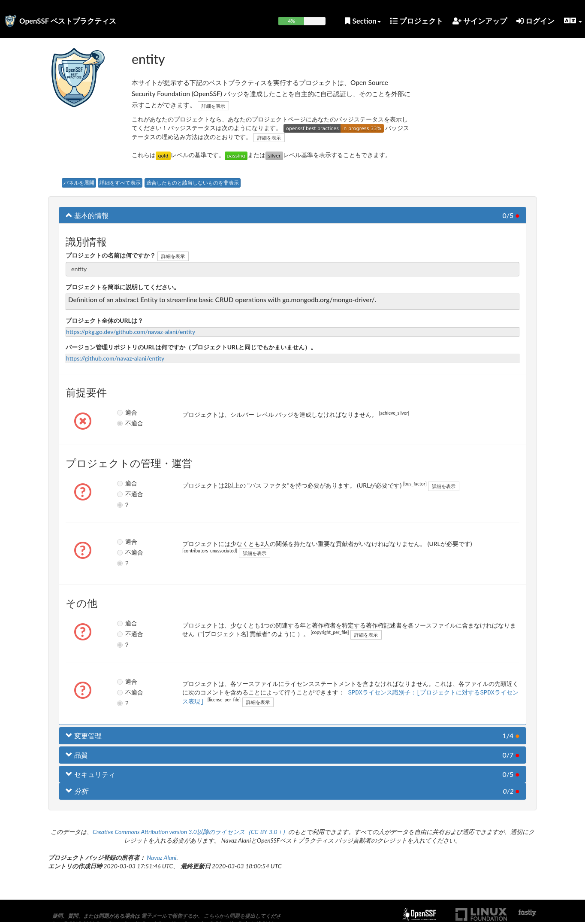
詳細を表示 (213, 106)
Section (362, 20)
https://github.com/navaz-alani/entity (115, 358)
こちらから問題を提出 (229, 916)
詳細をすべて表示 (120, 182)
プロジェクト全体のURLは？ (104, 320)
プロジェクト (416, 20)
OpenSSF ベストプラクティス (67, 20)
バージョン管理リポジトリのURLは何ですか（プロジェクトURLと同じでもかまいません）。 (191, 347)
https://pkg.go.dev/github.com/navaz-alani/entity (130, 331)
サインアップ (479, 20)
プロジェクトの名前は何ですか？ (111, 255)
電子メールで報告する (167, 916)
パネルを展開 (78, 182)
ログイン (535, 20)
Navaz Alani (161, 857)
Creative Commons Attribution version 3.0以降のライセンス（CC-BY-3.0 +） (190, 831)
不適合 (121, 423)
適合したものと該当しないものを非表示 (192, 182)
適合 (121, 412)
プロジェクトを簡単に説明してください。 (123, 287)
